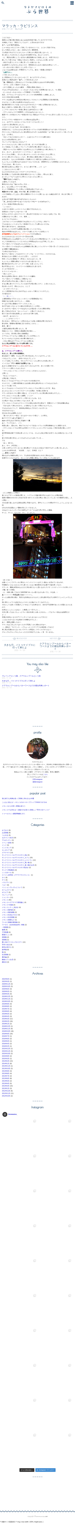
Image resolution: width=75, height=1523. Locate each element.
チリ (3, 880)
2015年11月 (6, 1051)
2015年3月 (5, 1058)
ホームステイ (6, 890)
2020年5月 (5, 991)
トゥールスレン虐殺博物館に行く (13, 813)
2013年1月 (5, 1088)
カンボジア (6, 850)
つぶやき (5, 835)
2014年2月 (5, 1061)
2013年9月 (5, 1071)
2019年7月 (5, 1009)
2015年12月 (6, 1048)
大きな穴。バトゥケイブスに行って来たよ (18, 682)
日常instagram (37, 779)
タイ (3, 877)
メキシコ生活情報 (8, 917)
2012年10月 (6, 1096)
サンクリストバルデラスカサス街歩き (15, 867)
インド (4, 845)
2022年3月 (5, 981)
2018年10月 (6, 1031)
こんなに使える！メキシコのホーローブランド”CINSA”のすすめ (24, 802)
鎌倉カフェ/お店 (7, 959)
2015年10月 (6, 1053)
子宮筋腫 (5, 932)
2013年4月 (5, 1083)
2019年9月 (5, 1004)
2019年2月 (5, 1021)
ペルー (4, 885)
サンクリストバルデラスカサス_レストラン (17, 860)
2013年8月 (5, 1073)
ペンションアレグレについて (12, 887)
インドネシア (6, 847)
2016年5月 (5, 1041)
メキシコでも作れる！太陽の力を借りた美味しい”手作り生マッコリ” (26, 810)
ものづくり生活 (7, 837)
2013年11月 (6, 1066)
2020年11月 (6, 984)
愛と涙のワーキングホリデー (12, 942)
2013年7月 (5, 1076)
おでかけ (5, 830)
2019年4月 (5, 1016)
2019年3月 (5, 1019)
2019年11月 (6, 999)
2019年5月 (5, 1014)
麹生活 (4, 962)
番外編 (4, 957)
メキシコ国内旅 (7, 910)
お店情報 (5, 833)
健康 (3, 930)
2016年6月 (5, 1038)
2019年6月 (5, 1011)
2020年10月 (6, 986)
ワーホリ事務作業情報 (10, 922)
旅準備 (4, 949)
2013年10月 (6, 1068)
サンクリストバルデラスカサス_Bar (14, 855)
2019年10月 (6, 1001)
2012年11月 (6, 1093)
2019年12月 (6, 996)
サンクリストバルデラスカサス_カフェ (15, 857)
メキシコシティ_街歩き (10, 907)
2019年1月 (5, 1024)
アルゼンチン (6, 840)
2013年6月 (5, 1078)
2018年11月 (6, 1028)
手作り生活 (6, 944)
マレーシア (19, 29)
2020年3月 (5, 994)
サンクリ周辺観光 (8, 870)
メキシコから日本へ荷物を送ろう (13, 806)
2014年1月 (5, 1063)
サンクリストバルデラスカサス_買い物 (15, 862)
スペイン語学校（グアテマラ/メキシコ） (16, 875)
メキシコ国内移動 (8, 912)
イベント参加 (6, 843)
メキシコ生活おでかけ (10, 915)
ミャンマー (6, 897)
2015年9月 (5, 1056)
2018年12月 (6, 1026)
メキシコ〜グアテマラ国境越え (13, 902)
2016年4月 (5, 1043)
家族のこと (6, 934)
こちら (45, 774)
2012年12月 (6, 1091)
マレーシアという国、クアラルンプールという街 (21, 677)
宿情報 (4, 937)
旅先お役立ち (6, 947)
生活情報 (5, 954)
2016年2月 (5, 1046)
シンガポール (6, 872)
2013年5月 (5, 1081)
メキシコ (5, 900)
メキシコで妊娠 (7, 905)
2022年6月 (5, 979)
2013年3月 (5, 1086)
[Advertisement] (18, 708)
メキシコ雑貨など (8, 920)
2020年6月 (5, 989)
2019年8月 (5, 1006)
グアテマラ (6, 852)
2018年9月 (5, 1034)
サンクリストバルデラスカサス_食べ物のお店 (18, 865)
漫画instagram (37, 782)
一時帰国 (5, 927)
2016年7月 (5, 1036)
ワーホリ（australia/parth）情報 (13, 925)
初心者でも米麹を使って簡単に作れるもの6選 (18, 798)
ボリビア (5, 892)
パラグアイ (6, 882)
